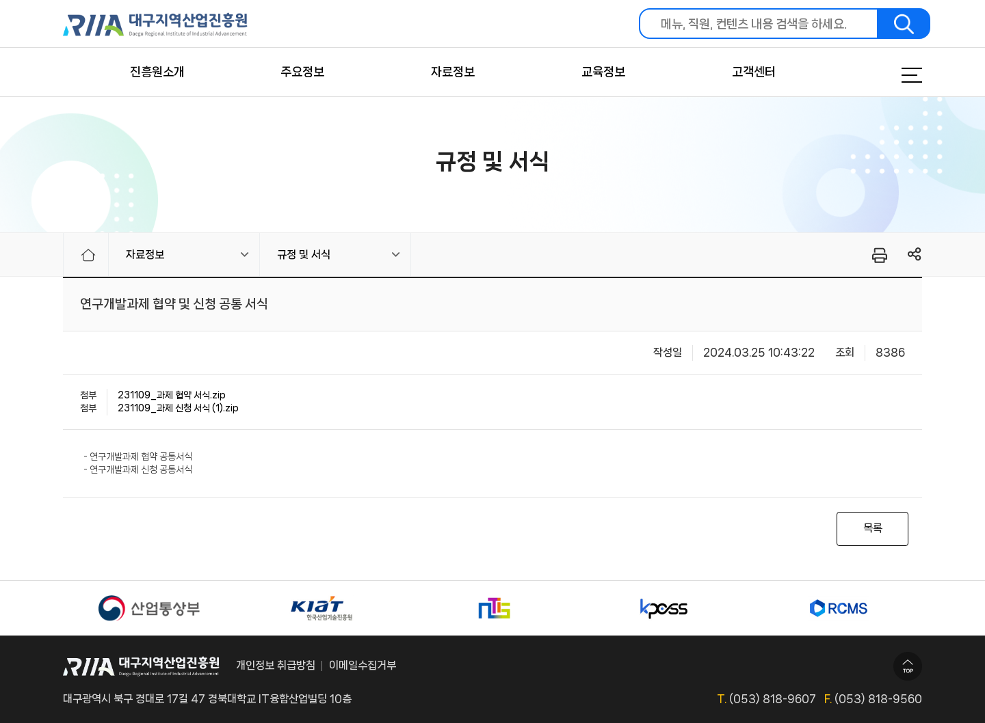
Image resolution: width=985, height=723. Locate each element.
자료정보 (453, 72)
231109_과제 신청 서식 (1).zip (178, 408)
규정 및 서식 (303, 254)
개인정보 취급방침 (275, 665)
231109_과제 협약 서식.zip (172, 395)
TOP (907, 666)
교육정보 (603, 72)
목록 (872, 528)
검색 (904, 23)
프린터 (878, 255)
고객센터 (754, 72)
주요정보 (302, 72)
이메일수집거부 (362, 665)
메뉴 (894, 75)
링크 (915, 254)
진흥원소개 (157, 72)
